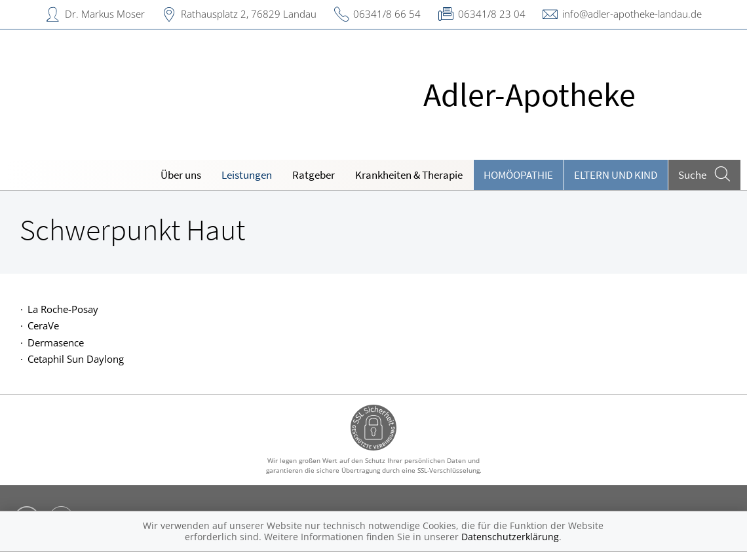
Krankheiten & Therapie (409, 175)
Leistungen (246, 175)
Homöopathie (518, 175)
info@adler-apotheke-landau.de (632, 13)
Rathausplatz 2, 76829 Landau (248, 13)
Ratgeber (313, 175)
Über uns (181, 175)
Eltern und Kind (615, 175)
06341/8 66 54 (387, 13)
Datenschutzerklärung (510, 536)
